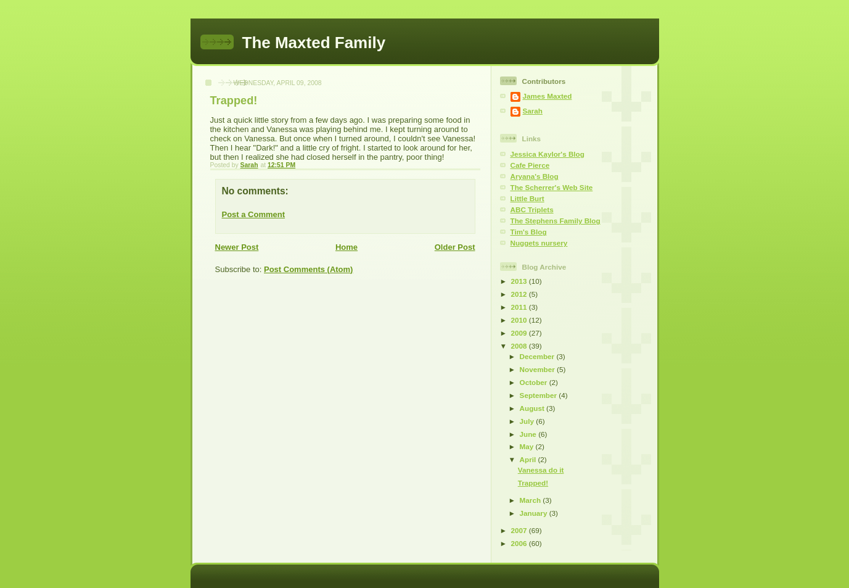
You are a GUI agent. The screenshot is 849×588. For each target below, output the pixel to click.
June (529, 434)
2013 (520, 281)
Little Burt (527, 198)
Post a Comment (253, 214)
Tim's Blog (529, 232)
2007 (520, 530)
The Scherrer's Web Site (552, 187)
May (528, 446)
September (539, 395)
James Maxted (547, 96)
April (529, 459)
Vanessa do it (541, 470)
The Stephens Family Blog (556, 221)
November (538, 369)
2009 (520, 333)
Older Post (455, 247)
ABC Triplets (532, 209)
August (533, 408)
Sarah (533, 111)
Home (346, 247)
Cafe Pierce (530, 165)
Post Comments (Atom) (308, 269)
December (538, 356)
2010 (520, 320)
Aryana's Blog (535, 176)
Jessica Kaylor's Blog (547, 154)
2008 (520, 346)
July (528, 421)
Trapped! (533, 483)
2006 (520, 543)
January (534, 513)
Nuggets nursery (539, 243)
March (531, 500)
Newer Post (237, 247)
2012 (520, 294)
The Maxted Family (314, 42)
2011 (520, 307)
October (534, 382)
